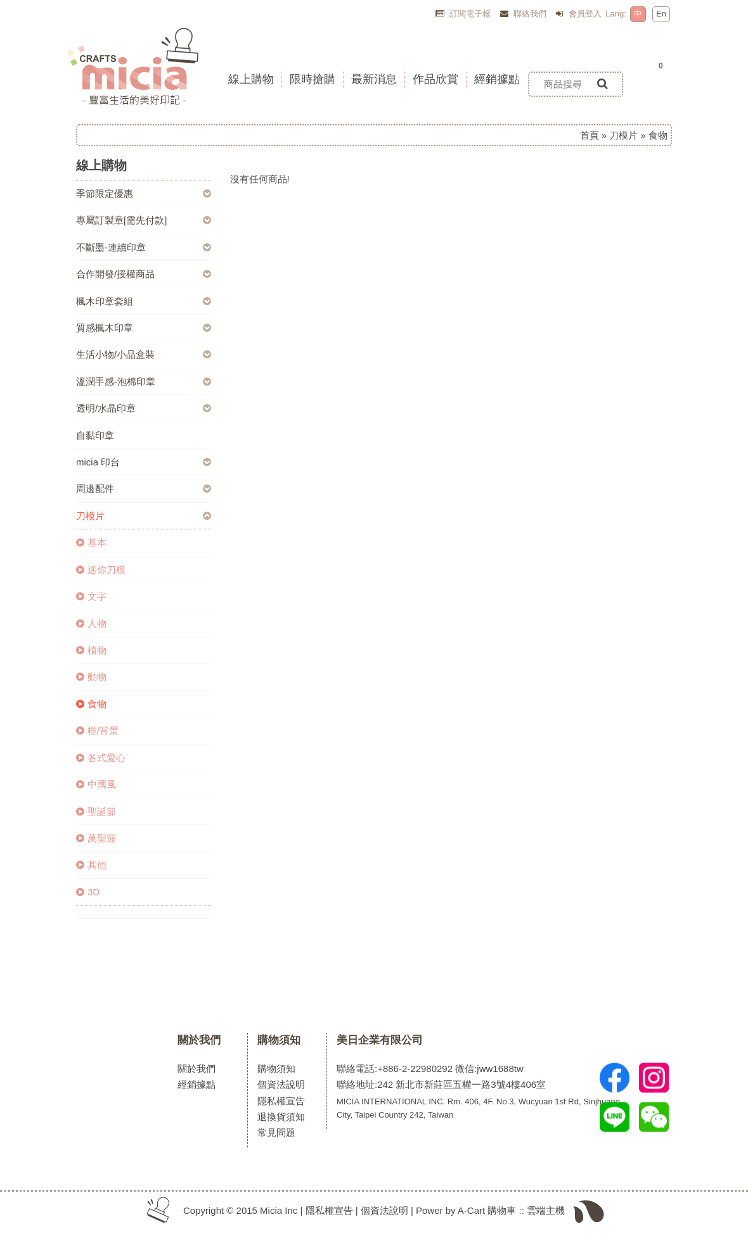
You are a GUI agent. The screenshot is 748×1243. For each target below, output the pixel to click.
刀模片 (623, 135)
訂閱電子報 (463, 13)
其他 (91, 864)
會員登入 (579, 13)
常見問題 (276, 1132)
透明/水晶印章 (106, 408)
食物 (91, 703)
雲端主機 (546, 1210)
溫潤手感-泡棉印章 (115, 381)
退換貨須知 (281, 1116)
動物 (91, 676)
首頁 (589, 135)
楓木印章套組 (104, 301)
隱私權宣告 (281, 1100)
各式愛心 (101, 757)
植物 (91, 650)
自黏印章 (95, 435)
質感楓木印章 (104, 327)
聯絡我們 (523, 13)
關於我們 (199, 1039)
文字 (91, 596)
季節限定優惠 (104, 193)
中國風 (96, 784)
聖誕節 (96, 811)
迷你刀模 (101, 569)
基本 (91, 542)
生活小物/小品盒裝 (115, 354)
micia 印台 (98, 462)
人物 (91, 623)
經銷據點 (196, 1084)
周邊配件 (95, 488)
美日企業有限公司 (380, 1039)
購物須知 (278, 1039)
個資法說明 (281, 1084)
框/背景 (97, 730)
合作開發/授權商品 (115, 273)
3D (88, 892)
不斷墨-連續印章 (111, 247)
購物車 (501, 1210)
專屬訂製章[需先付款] (121, 220)
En (661, 13)
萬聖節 (96, 838)
